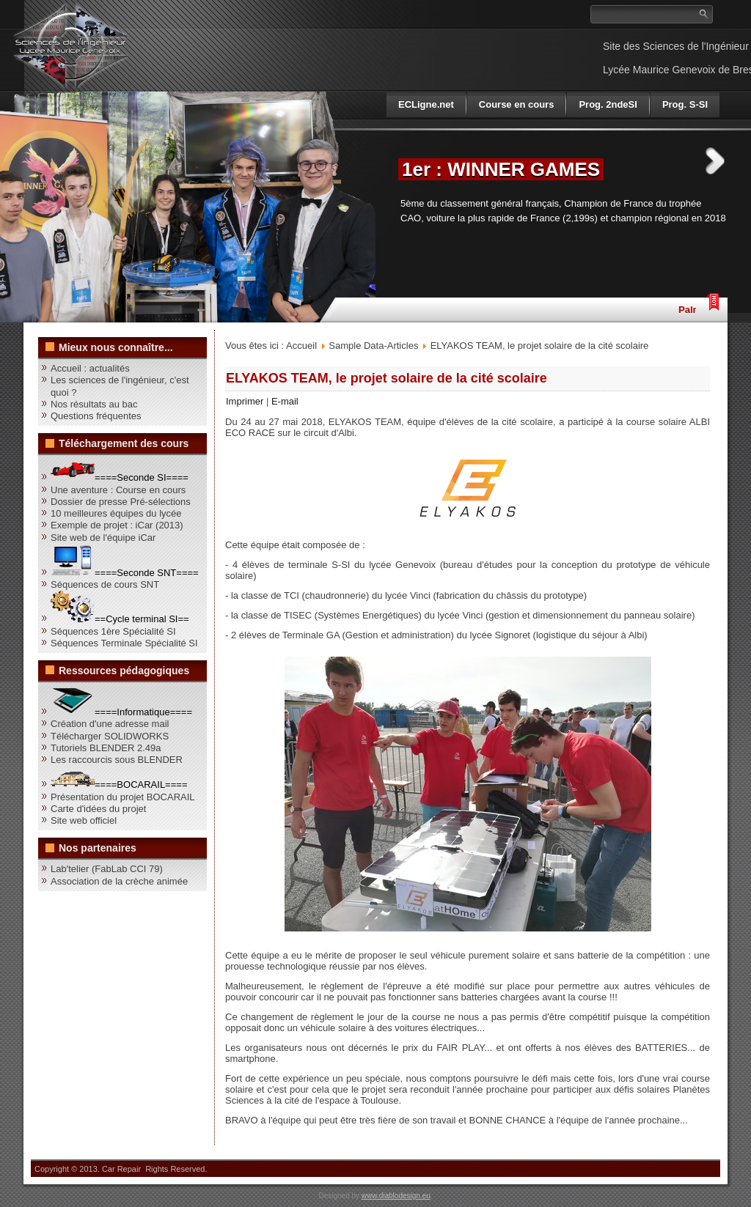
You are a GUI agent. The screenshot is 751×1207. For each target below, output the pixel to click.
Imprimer (246, 401)
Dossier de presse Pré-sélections (121, 501)
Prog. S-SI (685, 104)
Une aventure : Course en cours (118, 489)
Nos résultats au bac (94, 404)
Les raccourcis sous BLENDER (117, 759)
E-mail (284, 401)
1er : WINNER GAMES (501, 169)
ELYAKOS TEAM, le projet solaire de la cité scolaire (386, 378)
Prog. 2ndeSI (608, 104)
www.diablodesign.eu (396, 1196)
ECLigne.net (426, 104)
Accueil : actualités (90, 368)
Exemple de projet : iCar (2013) (117, 525)
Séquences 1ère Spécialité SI (113, 631)
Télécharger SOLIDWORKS (110, 736)
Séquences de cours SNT (105, 584)
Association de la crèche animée (119, 881)
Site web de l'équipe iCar (103, 537)
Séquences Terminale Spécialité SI (124, 643)
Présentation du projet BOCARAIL (123, 796)
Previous (370, 160)
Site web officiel (84, 820)
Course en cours (516, 104)
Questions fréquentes (96, 415)
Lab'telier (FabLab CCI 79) (107, 868)
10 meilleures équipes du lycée (116, 513)
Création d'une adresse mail (110, 723)
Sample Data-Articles (373, 345)
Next (715, 160)
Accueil (301, 345)
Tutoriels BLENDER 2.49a (106, 747)
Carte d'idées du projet (98, 808)
